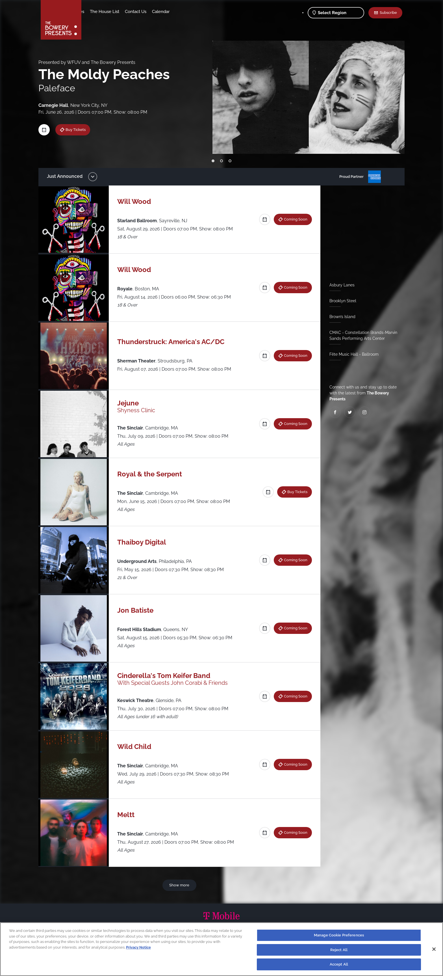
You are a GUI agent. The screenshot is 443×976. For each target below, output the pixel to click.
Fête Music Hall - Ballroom (351, 354)
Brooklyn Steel (340, 301)
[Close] (434, 949)
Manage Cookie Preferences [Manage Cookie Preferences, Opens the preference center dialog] (339, 935)
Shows (93, 11)
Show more (180, 885)
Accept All (339, 964)
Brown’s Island (340, 316)
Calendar (205, 11)
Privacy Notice (138, 947)
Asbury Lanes (339, 285)
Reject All (339, 950)
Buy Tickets (80, 129)
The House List (149, 11)
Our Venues (117, 11)
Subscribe (388, 12)
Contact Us (180, 11)
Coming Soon (293, 219)
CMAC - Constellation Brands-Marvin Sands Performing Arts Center (361, 335)
